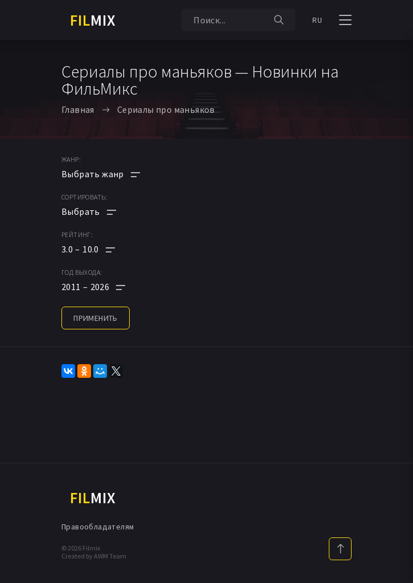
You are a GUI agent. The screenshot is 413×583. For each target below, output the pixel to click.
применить (95, 318)
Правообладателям (97, 526)
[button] (100, 249)
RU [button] (317, 20)
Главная (77, 109)
